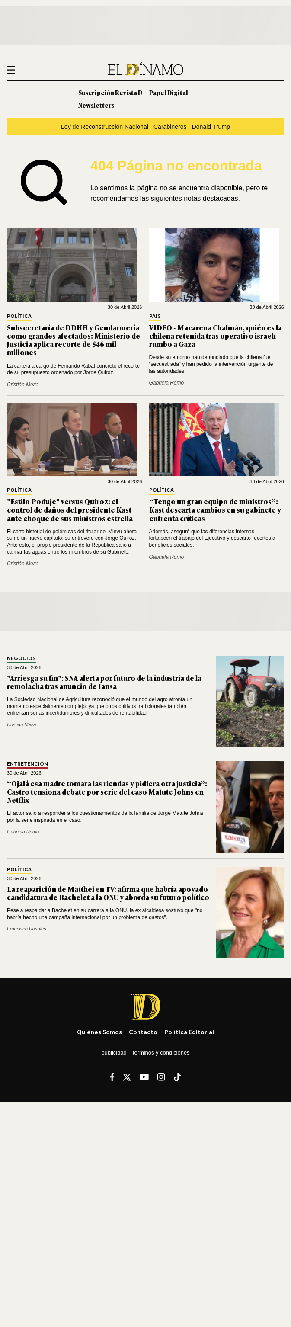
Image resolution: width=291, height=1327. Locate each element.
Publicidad (113, 1052)
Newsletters (96, 104)
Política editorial (189, 1031)
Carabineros (170, 126)
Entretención (27, 764)
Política (19, 316)
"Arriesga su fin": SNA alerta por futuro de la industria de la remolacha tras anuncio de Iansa (104, 682)
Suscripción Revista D (110, 92)
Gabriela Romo (166, 383)
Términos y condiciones (161, 1052)
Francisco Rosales (26, 928)
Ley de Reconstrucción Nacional (104, 126)
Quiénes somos (99, 1031)
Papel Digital (168, 92)
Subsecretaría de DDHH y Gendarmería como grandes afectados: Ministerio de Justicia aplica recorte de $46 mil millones (73, 340)
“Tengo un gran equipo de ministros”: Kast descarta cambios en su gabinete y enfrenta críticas (215, 509)
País (155, 316)
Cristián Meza (22, 384)
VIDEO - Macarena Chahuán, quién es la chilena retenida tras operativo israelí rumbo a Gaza (215, 335)
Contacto (143, 1031)
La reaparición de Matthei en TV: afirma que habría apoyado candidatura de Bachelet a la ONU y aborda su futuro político (108, 893)
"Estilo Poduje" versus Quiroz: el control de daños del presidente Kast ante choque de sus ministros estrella (70, 509)
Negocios (21, 658)
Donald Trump (211, 126)
